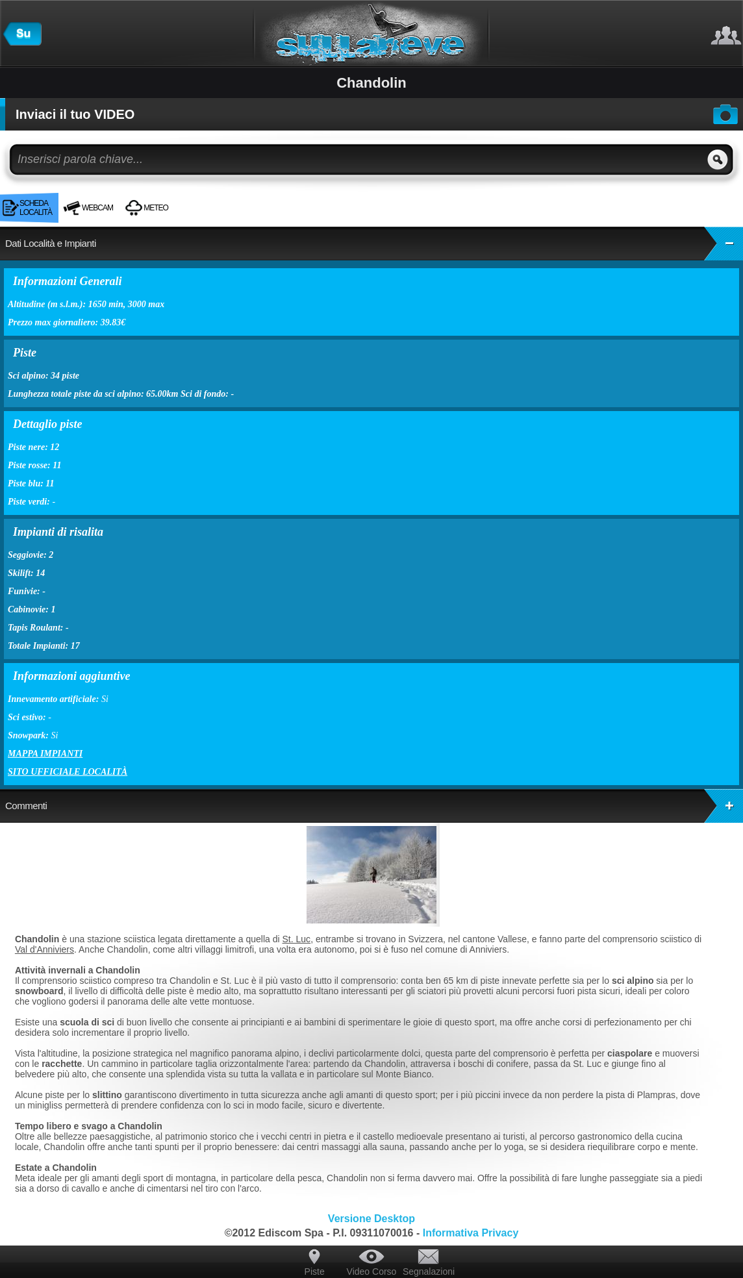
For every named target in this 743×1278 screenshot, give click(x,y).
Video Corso (372, 1271)
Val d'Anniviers (44, 949)
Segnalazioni (429, 1271)
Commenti (374, 806)
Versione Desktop (371, 1218)
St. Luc (297, 939)
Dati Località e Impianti (374, 243)
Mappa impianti (45, 753)
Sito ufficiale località (67, 772)
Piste (315, 1271)
